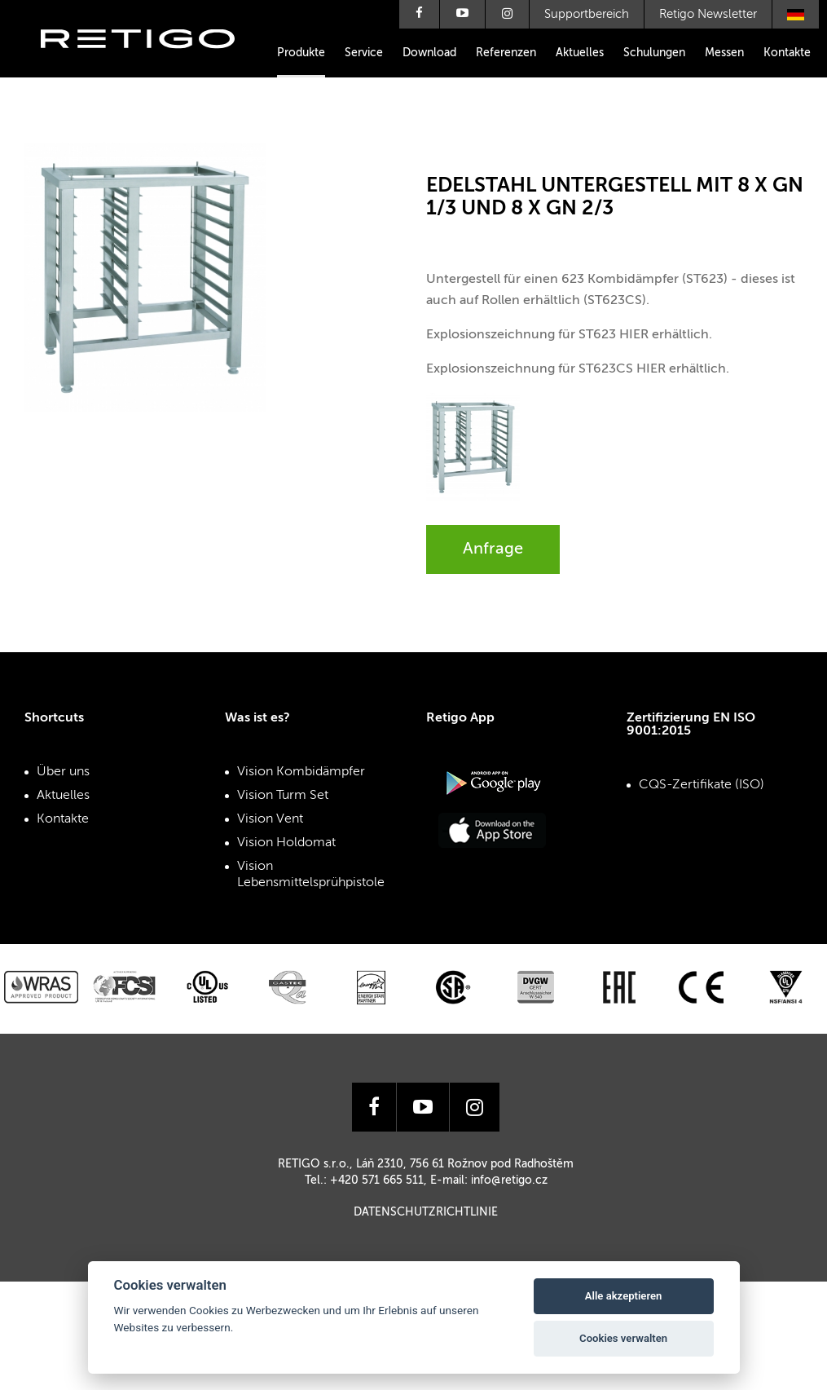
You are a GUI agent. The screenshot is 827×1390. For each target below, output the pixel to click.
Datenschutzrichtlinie (426, 1212)
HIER (634, 335)
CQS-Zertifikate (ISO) (701, 785)
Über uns (63, 772)
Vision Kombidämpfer (301, 772)
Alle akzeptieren (623, 1296)
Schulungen (654, 53)
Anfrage (493, 549)
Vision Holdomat (286, 842)
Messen (724, 53)
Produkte (301, 53)
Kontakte (787, 53)
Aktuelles (580, 53)
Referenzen (506, 53)
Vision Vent (270, 819)
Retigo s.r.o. (151, 63)
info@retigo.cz (509, 1180)
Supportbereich (586, 14)
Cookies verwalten (623, 1338)
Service (364, 53)
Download (429, 53)
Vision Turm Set (282, 795)
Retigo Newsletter (708, 14)
